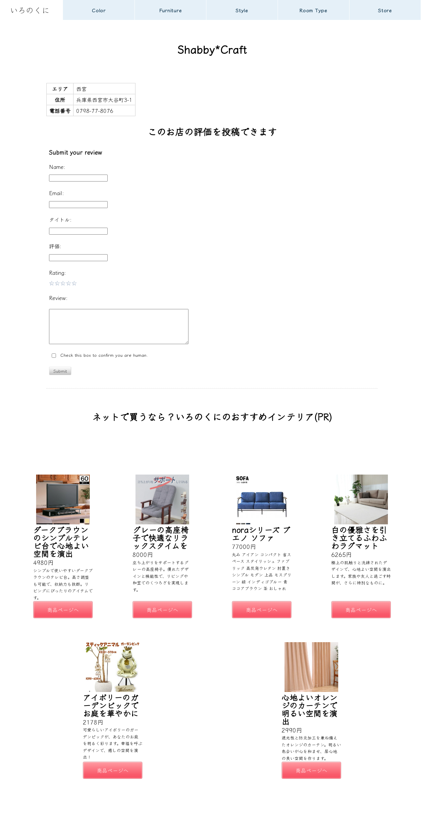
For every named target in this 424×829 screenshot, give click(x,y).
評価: (55, 246)
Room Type (313, 10)
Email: (56, 192)
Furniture (170, 10)
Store (385, 10)
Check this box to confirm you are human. (100, 355)
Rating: (57, 272)
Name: (57, 166)
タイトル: (60, 219)
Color (99, 10)
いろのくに (30, 10)
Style (242, 10)
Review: (58, 297)
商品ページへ (63, 610)
